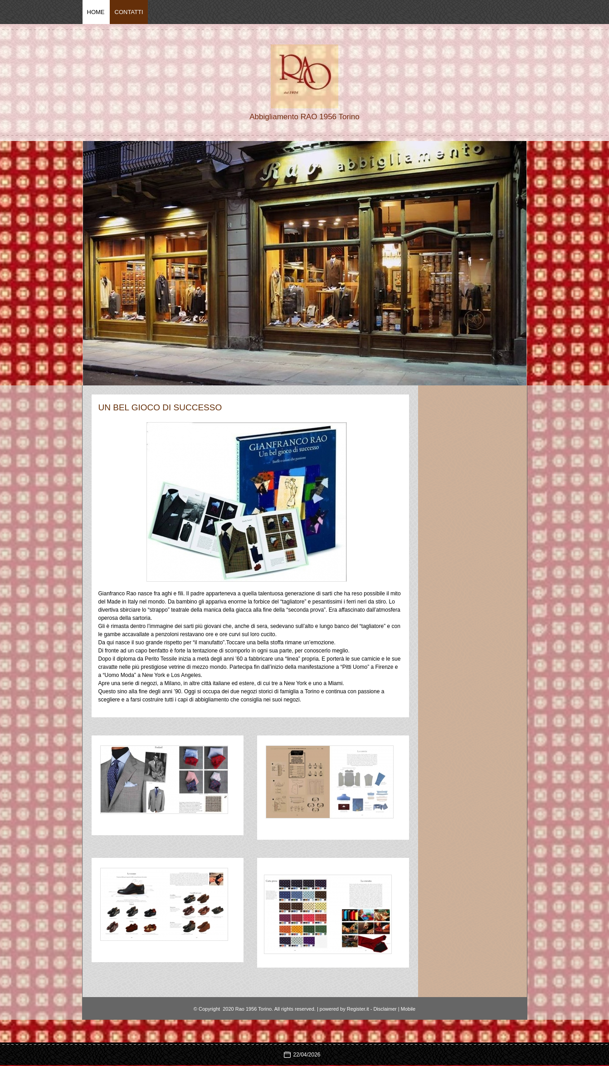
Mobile (408, 1009)
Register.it (358, 1009)
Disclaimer (384, 1009)
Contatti (129, 12)
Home (96, 12)
